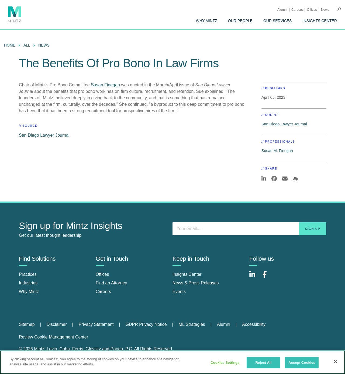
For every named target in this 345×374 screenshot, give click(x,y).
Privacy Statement (96, 324)
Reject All (263, 363)
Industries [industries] (28, 283)
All (26, 45)
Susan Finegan (105, 85)
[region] (172, 362)
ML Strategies (192, 324)
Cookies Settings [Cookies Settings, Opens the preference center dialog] (225, 363)
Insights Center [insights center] (187, 274)
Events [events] (179, 291)
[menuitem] (206, 21)
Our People (240, 21)
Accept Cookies (301, 363)
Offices (312, 10)
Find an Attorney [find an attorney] (111, 283)
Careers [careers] (103, 291)
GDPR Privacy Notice (146, 324)
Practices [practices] (28, 274)
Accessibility (253, 324)
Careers (297, 10)
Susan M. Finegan (277, 151)
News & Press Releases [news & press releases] (195, 283)
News (325, 9)
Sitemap (27, 324)
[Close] (335, 362)
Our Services (277, 21)
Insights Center (319, 21)
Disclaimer (57, 324)
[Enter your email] (249, 228)
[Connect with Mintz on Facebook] (268, 277)
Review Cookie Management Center (53, 337)
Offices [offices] (102, 274)
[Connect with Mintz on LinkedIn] (254, 277)
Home (9, 45)
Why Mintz (206, 21)
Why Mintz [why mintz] (29, 291)
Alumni (282, 10)
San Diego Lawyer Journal (44, 135)
